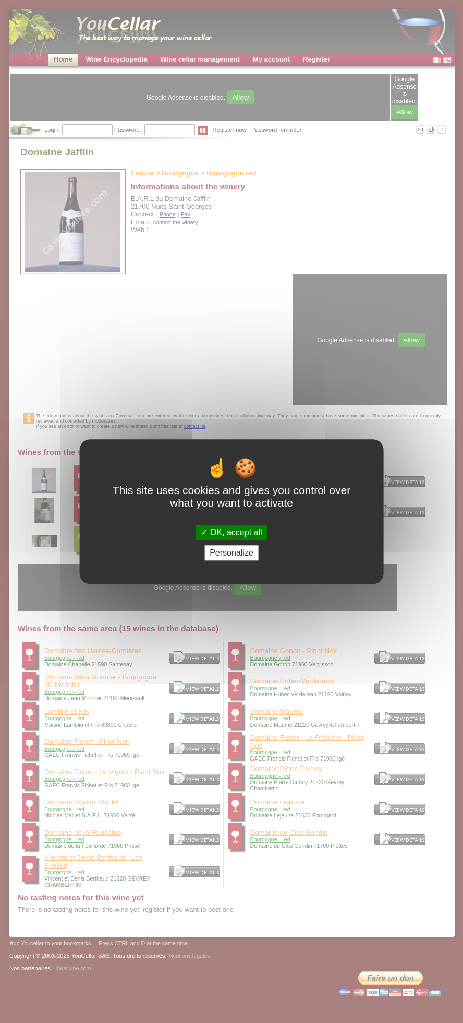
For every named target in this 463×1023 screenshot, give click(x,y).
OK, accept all (231, 532)
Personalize (231, 552)
